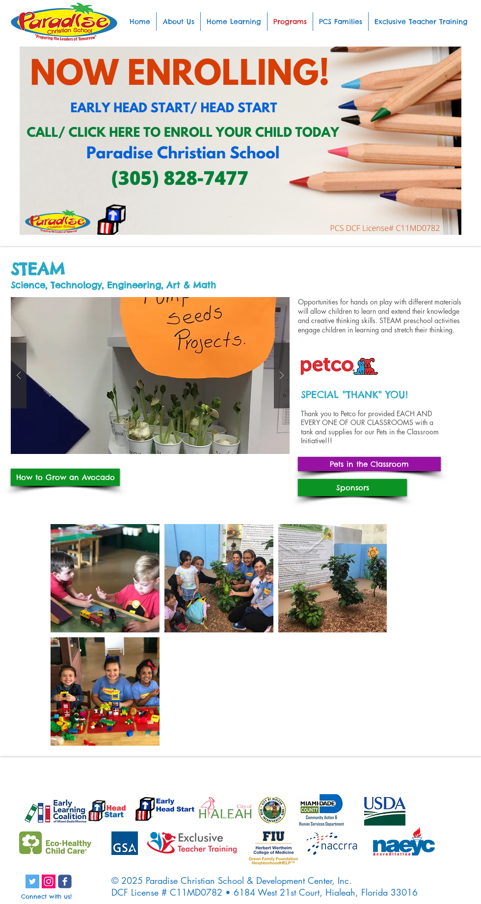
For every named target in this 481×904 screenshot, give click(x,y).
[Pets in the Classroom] (369, 464)
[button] (150, 375)
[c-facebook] (65, 881)
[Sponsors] (352, 487)
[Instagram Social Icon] (48, 881)
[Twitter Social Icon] (32, 881)
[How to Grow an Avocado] (65, 477)
